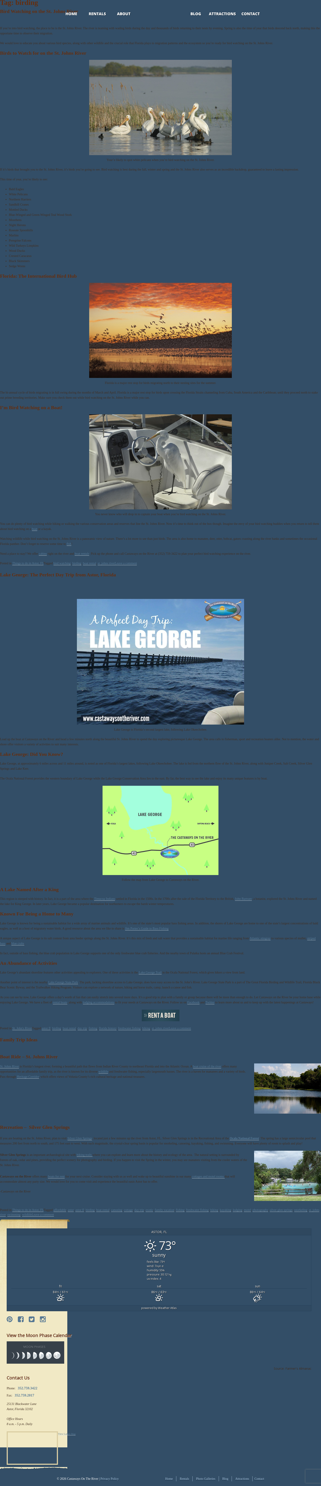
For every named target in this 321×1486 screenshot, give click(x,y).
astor (71, 1210)
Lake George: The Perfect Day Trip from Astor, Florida (58, 574)
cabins (43, 553)
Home (67, 14)
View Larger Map (67, 1433)
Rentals (93, 14)
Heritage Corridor (28, 1076)
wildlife (103, 1071)
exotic (149, 1210)
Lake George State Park (63, 982)
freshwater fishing (129, 1028)
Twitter (210, 1002)
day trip (82, 1028)
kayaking (225, 1210)
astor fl (46, 1028)
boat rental (89, 563)
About (119, 14)
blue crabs (17, 943)
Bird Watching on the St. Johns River (39, 11)
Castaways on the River (274, 997)
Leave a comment (126, 563)
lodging (237, 1210)
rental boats (60, 1002)
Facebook (193, 1002)
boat (34, 529)
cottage (128, 1210)
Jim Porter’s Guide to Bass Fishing (147, 928)
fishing (93, 1028)
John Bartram (243, 898)
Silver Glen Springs (80, 1138)
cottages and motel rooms (208, 1176)
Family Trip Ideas (18, 1039)
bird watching (62, 563)
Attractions (216, 14)
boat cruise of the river (207, 1066)
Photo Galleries (205, 1478)
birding (76, 563)
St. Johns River (9, 1066)
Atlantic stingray (260, 938)
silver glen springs (281, 1210)
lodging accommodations (98, 1002)
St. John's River (22, 1028)
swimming (14, 1214)
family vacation (164, 1210)
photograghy (260, 1210)
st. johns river (106, 563)
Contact (244, 14)
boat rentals (82, 553)
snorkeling (300, 1210)
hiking (146, 1028)
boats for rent (56, 1176)
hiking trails (85, 1155)
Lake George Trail (150, 972)
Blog (190, 14)
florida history (108, 1028)
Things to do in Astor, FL (28, 563)
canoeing (116, 1210)
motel (247, 1210)
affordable (60, 1210)
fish (69, 544)
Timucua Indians (104, 898)
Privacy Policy (110, 1478)
